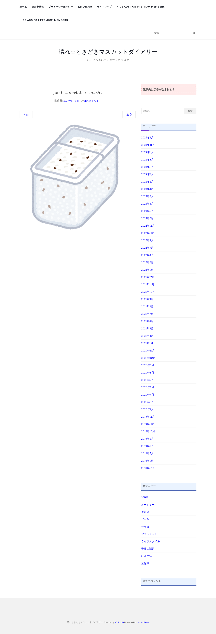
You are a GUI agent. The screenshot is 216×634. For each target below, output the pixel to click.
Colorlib (119, 622)
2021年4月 (147, 336)
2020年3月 (147, 402)
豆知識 (145, 563)
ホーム (23, 6)
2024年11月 (148, 145)
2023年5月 (147, 211)
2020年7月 (147, 380)
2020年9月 (147, 365)
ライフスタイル (150, 541)
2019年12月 (148, 416)
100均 (144, 497)
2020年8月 (147, 372)
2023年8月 (147, 203)
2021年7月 (147, 313)
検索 (190, 110)
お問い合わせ (85, 6)
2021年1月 (147, 343)
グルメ (145, 512)
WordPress (143, 622)
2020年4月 (147, 394)
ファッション (149, 534)
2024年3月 (147, 174)
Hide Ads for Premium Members (140, 6)
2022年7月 (147, 247)
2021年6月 (147, 321)
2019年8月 (147, 446)
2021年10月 (148, 291)
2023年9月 (147, 196)
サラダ (145, 526)
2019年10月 (148, 431)
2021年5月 (147, 328)
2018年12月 (148, 468)
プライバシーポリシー (61, 6)
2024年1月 (147, 189)
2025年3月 (147, 137)
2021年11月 (147, 284)
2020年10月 (148, 358)
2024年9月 (147, 152)
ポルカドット (91, 100)
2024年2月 (147, 181)
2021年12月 (147, 277)
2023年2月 (147, 218)
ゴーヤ (145, 519)
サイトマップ (104, 6)
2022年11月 (147, 233)
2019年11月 (147, 424)
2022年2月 (147, 262)
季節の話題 (147, 548)
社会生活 (146, 556)
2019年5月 (147, 453)
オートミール (149, 504)
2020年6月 (147, 387)
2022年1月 (147, 269)
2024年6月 (147, 167)
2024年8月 (147, 159)
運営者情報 (38, 6)
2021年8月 (147, 306)
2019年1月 (147, 460)
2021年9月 (147, 299)
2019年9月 (147, 438)
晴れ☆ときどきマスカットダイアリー (108, 51)
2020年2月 (147, 409)
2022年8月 (147, 240)
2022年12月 (148, 225)
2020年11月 (148, 350)
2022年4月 (147, 255)
